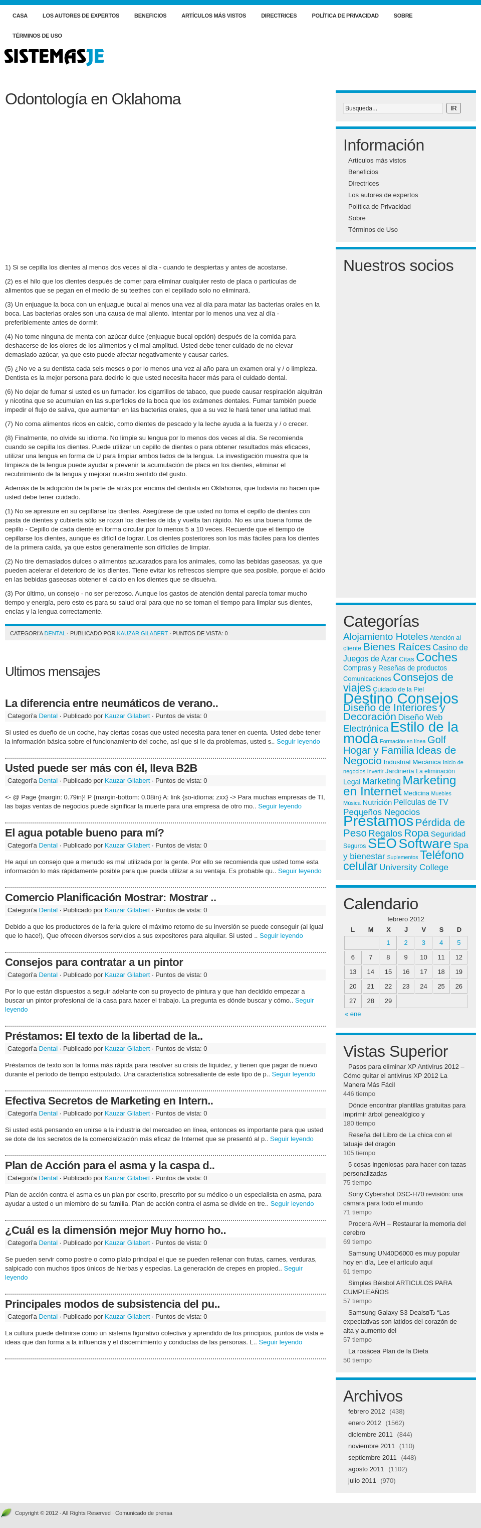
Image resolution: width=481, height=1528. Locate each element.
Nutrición (377, 802)
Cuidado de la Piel (398, 689)
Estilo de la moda (400, 732)
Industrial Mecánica (412, 762)
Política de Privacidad (345, 16)
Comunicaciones (367, 678)
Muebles (441, 793)
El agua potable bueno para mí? (84, 832)
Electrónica (365, 728)
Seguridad (448, 833)
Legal (351, 782)
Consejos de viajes (398, 682)
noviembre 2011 (371, 1446)
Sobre (403, 16)
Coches (436, 657)
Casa (20, 16)
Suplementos (402, 857)
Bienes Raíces (397, 646)
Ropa (416, 833)
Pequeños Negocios (381, 812)
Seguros (354, 846)
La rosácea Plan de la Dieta (388, 1351)
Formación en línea (402, 741)
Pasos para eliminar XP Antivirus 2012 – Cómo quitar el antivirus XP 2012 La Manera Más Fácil (403, 1075)
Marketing (381, 781)
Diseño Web (420, 717)
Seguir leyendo (298, 741)
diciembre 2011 (370, 1434)
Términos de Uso (37, 36)
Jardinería (399, 771)
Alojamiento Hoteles (385, 636)
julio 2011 (362, 1480)
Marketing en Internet (399, 785)
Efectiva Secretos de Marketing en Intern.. (109, 1100)
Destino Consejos (400, 698)
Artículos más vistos (213, 16)
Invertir (375, 771)
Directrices (279, 16)
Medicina (416, 793)
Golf (436, 739)
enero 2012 (364, 1423)
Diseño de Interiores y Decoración (394, 712)
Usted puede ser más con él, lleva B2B (101, 768)
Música (352, 803)
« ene (353, 1014)
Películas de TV (421, 802)
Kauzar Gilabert (142, 633)
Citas (406, 659)
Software (425, 843)
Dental (55, 633)
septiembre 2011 (372, 1457)
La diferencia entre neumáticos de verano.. (111, 703)
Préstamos (378, 820)
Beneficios (150, 16)
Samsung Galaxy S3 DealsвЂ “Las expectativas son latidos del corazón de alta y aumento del (400, 1321)
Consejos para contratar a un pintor (94, 962)
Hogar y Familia (378, 750)
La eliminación (435, 771)
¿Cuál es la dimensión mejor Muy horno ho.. (115, 1230)
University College (413, 867)
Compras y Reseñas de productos (395, 668)
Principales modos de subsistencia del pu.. (112, 1304)
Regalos (385, 833)
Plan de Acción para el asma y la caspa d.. (109, 1165)
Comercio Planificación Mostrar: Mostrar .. (110, 897)
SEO (382, 843)
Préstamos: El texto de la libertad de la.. (104, 1036)
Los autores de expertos (81, 16)
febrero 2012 (366, 1411)
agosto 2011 (366, 1469)
